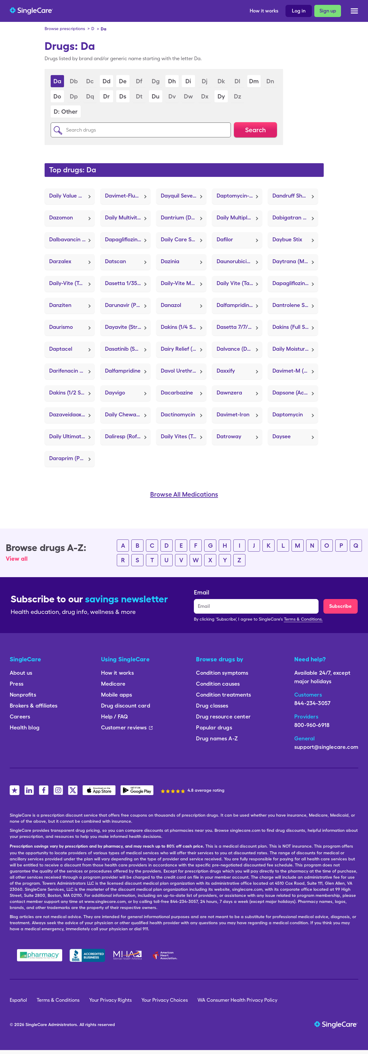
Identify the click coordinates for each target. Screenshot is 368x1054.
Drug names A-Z (217, 738)
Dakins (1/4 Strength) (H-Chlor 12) (183, 327)
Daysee (281, 436)
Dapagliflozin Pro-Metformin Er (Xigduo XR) (295, 283)
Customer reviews (127, 727)
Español (18, 1000)
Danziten (60, 305)
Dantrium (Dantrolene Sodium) (183, 217)
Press (16, 683)
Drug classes (212, 705)
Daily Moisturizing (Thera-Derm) (295, 349)
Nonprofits (23, 694)
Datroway (229, 436)
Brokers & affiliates (34, 705)
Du (156, 96)
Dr (106, 96)
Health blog (24, 727)
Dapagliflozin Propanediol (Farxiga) (127, 239)
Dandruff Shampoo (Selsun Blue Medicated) (295, 195)
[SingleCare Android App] (137, 790)
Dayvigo (115, 392)
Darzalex (60, 261)
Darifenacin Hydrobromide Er (72, 370)
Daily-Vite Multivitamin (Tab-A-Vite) (183, 283)
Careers (20, 716)
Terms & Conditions (58, 1000)
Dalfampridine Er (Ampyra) (239, 305)
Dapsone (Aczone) (294, 392)
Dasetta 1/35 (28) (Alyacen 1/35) (127, 283)
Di (188, 81)
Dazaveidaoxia (67, 414)
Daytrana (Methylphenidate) (295, 261)
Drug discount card (125, 705)
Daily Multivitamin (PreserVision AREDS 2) (127, 217)
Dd (106, 81)
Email (201, 592)
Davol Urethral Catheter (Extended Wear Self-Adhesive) (183, 370)
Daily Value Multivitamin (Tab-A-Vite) (72, 195)
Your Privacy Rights (110, 1000)
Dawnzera (229, 392)
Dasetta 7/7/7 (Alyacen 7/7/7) (239, 327)
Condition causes (218, 683)
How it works (264, 11)
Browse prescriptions (65, 28)
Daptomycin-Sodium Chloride (239, 195)
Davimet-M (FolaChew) (295, 370)
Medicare (113, 683)
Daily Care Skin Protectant (183, 239)
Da (57, 81)
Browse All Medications (184, 494)
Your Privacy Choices (164, 1000)
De (123, 81)
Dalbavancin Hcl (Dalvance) (72, 239)
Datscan (115, 261)
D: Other (65, 111)
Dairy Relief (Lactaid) (183, 349)
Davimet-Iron (233, 414)
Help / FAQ (114, 716)
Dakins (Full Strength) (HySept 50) (295, 327)
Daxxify (226, 370)
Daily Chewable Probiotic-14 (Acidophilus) (127, 414)
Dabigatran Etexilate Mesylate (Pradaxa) (295, 217)
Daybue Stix (287, 239)
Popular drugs (214, 727)
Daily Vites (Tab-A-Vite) (183, 436)
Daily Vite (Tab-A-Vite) (239, 283)
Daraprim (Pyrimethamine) (72, 458)
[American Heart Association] (166, 955)
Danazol (171, 305)
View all (17, 558)
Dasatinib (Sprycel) (127, 349)
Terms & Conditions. (303, 619)
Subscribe (340, 606)
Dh (172, 81)
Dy (221, 96)
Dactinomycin (178, 414)
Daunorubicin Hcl (238, 261)
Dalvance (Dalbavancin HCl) (239, 349)
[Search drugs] (141, 129)
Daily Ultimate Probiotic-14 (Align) (72, 436)
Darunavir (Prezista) (127, 305)
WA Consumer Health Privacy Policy (237, 1000)
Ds (122, 96)
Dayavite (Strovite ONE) (127, 327)
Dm (254, 81)
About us (21, 673)
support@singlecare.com (326, 747)
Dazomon (61, 217)
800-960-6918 (311, 725)
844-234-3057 (312, 703)
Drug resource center (223, 716)
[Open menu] (354, 12)
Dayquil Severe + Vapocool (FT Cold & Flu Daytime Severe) (183, 195)
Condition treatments (223, 694)
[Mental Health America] (128, 955)
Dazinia (170, 261)
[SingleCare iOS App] (99, 790)
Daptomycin (287, 414)
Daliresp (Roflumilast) (127, 436)
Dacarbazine (177, 392)
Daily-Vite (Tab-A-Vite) (72, 283)
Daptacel (60, 349)
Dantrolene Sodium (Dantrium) (295, 305)
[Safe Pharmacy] (39, 955)
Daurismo (61, 327)
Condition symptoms (222, 673)
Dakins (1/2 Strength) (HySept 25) (72, 392)
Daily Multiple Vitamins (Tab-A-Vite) (239, 217)
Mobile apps (116, 694)
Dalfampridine (122, 370)
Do (57, 96)
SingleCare (36, 1024)
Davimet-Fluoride (126, 195)
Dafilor (225, 239)
